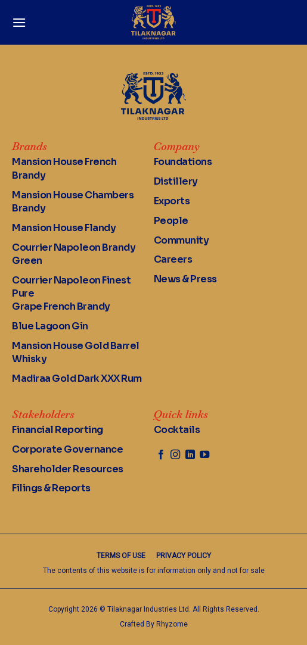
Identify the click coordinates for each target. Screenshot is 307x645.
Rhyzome (172, 624)
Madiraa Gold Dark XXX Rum (77, 378)
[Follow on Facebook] (161, 455)
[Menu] (19, 22)
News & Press (185, 279)
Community (181, 240)
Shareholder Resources (67, 469)
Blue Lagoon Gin (50, 326)
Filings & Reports (51, 488)
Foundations (183, 161)
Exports (172, 201)
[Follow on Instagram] (175, 455)
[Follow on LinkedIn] (190, 455)
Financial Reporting (57, 429)
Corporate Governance (67, 449)
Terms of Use (121, 555)
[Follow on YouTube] (204, 455)
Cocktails (177, 429)
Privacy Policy (183, 555)
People (171, 220)
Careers (173, 259)
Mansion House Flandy (64, 228)
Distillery (176, 181)
